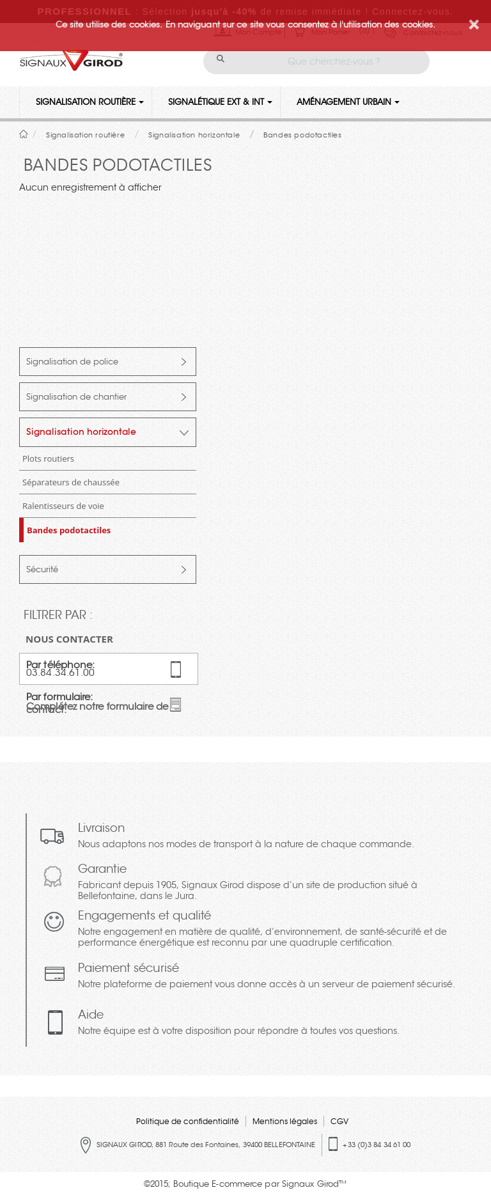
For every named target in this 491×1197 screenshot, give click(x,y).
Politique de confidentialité (187, 1121)
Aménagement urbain (348, 102)
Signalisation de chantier (76, 396)
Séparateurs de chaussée (71, 482)
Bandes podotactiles (69, 530)
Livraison (246, 837)
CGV (339, 1121)
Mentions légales (285, 1121)
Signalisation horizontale (81, 431)
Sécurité (42, 569)
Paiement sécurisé (266, 977)
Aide (239, 1023)
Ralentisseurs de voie (63, 506)
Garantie (271, 883)
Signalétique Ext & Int (220, 102)
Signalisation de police (72, 361)
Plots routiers (48, 458)
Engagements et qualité (271, 929)
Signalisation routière (90, 102)
